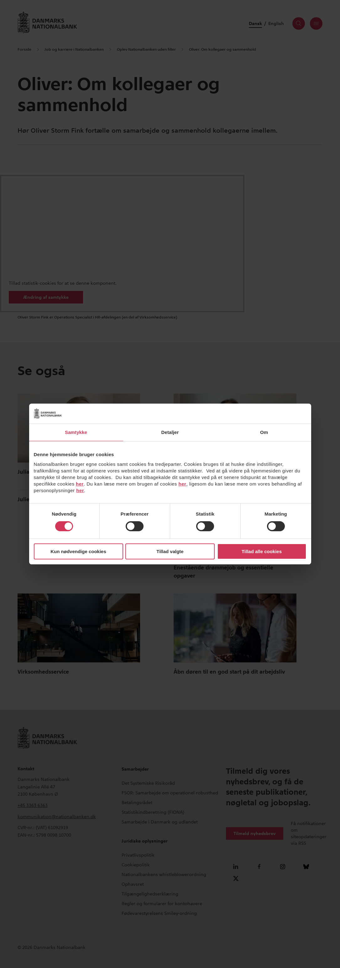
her (80, 484)
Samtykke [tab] (76, 432)
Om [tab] (264, 432)
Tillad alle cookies (262, 551)
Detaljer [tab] (170, 432)
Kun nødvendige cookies (78, 551)
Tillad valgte (169, 551)
